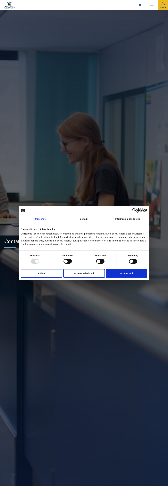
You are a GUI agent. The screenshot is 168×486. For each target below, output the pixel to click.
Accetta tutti (126, 273)
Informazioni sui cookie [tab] (127, 219)
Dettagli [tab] (84, 219)
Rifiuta (41, 273)
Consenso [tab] (40, 219)
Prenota (163, 5)
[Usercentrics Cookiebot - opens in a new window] (134, 210)
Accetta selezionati (84, 273)
